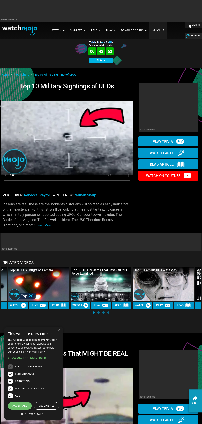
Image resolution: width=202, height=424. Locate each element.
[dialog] (33, 373)
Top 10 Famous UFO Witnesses (156, 270)
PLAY (101, 60)
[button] (93, 312)
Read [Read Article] (59, 305)
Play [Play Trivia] (39, 305)
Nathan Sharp (85, 195)
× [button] (58, 330)
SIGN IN (196, 24)
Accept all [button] (20, 405)
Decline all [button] (46, 405)
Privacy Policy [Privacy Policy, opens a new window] (37, 351)
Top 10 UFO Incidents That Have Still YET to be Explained (100, 271)
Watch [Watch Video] (18, 305)
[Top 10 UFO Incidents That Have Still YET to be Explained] (101, 284)
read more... (45, 225)
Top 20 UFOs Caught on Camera (31, 270)
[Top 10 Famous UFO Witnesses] (163, 284)
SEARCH (195, 35)
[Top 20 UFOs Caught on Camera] (38, 284)
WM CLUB (158, 30)
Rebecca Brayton (37, 195)
